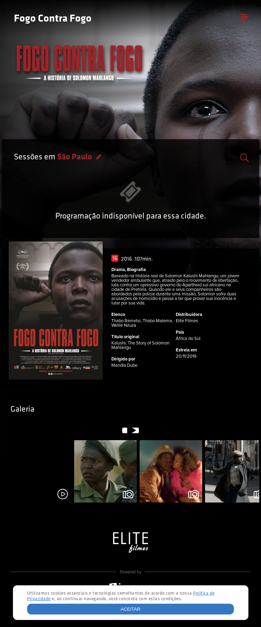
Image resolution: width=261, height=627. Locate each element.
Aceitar (131, 609)
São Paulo (75, 157)
